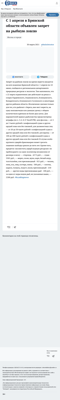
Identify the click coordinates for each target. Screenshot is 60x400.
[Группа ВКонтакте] (18, 77)
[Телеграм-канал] (42, 77)
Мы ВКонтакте (18, 9)
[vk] (9, 227)
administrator (47, 44)
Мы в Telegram (6, 9)
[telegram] (15, 227)
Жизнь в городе (14, 37)
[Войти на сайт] (57, 3)
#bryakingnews (22, 177)
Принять (52, 15)
